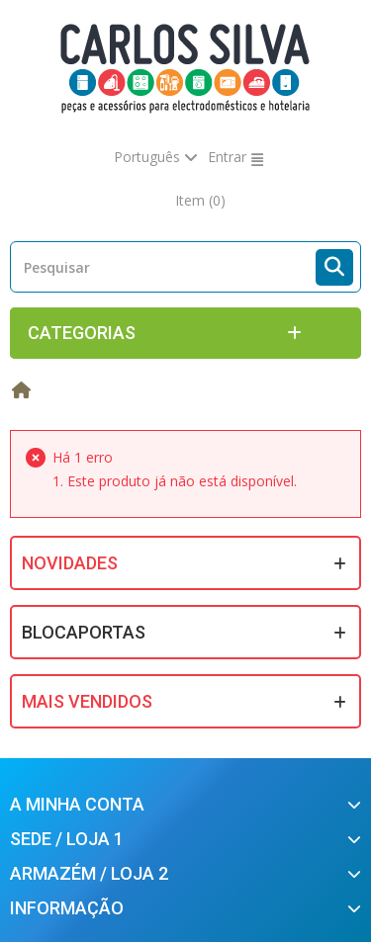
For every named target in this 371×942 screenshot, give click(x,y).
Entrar (227, 156)
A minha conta (77, 804)
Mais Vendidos (87, 701)
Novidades (70, 563)
